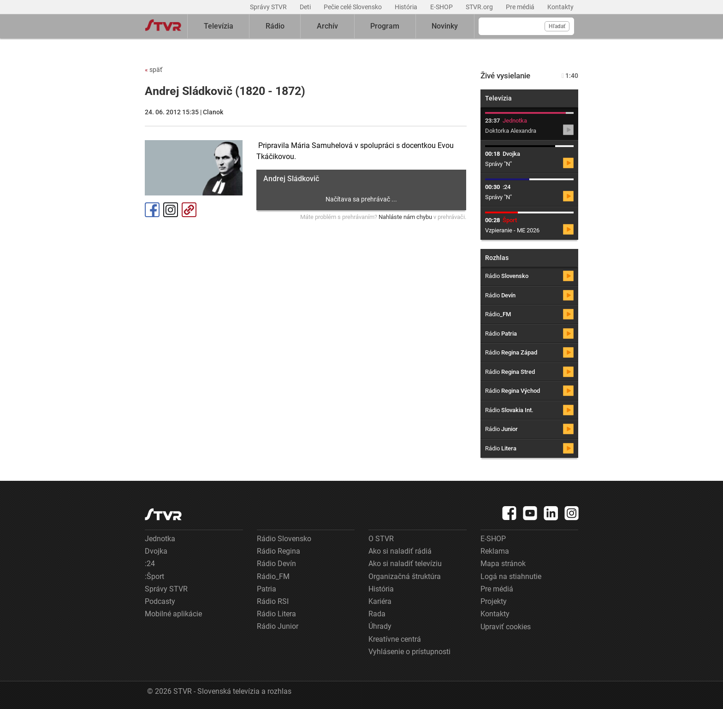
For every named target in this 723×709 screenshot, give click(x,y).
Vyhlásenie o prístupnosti (409, 651)
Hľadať (557, 26)
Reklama (494, 551)
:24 (150, 563)
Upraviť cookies (505, 626)
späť (153, 69)
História (407, 7)
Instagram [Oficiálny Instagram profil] (170, 209)
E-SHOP (442, 7)
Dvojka (156, 551)
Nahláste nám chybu (405, 216)
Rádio (275, 26)
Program (384, 26)
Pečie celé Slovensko (353, 7)
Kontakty (560, 7)
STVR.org (480, 7)
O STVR (381, 538)
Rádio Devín (276, 563)
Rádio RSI (273, 601)
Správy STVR (269, 7)
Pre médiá (521, 7)
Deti (306, 7)
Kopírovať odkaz (189, 209)
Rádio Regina (278, 551)
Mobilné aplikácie (173, 613)
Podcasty (160, 601)
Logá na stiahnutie (510, 576)
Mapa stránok (503, 563)
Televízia (218, 26)
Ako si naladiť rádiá (400, 551)
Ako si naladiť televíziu (405, 563)
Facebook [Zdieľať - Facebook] (152, 209)
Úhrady (379, 626)
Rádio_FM (273, 576)
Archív (327, 26)
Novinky (445, 26)
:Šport (154, 576)
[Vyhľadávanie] (526, 26)
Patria (266, 589)
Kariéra (379, 601)
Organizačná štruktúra (404, 576)
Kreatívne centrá (394, 639)
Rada (376, 613)
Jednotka (160, 538)
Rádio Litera (276, 613)
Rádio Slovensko (284, 538)
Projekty (493, 601)
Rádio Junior (277, 626)
